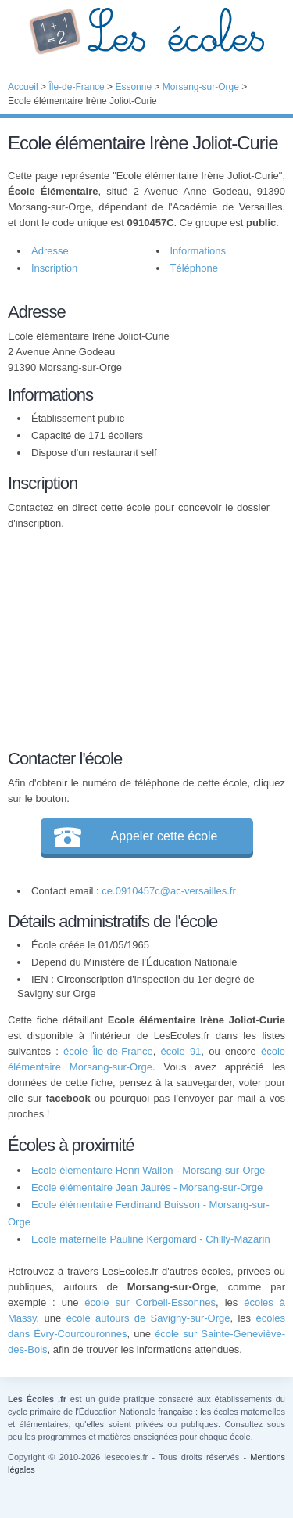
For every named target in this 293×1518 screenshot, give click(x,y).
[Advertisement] (139, 637)
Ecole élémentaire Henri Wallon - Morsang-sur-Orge (148, 1170)
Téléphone (194, 268)
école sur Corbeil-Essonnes (150, 1302)
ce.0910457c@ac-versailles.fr (168, 891)
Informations (198, 251)
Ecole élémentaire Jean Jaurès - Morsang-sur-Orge (147, 1187)
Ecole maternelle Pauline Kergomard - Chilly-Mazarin (150, 1239)
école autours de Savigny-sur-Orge (148, 1318)
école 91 (181, 1051)
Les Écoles (146, 31)
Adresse (50, 251)
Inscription (54, 268)
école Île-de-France (108, 1051)
